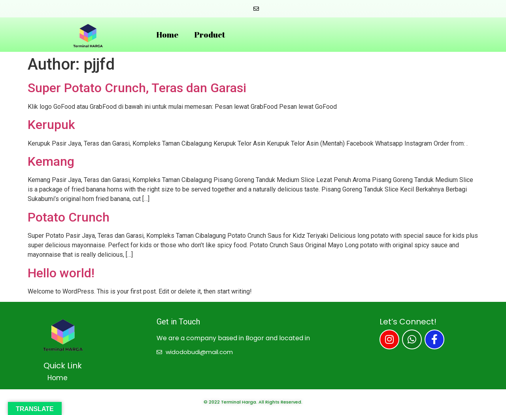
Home (167, 34)
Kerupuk (51, 124)
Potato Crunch (69, 217)
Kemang (51, 161)
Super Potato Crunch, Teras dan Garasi (137, 87)
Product (209, 34)
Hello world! (61, 272)
